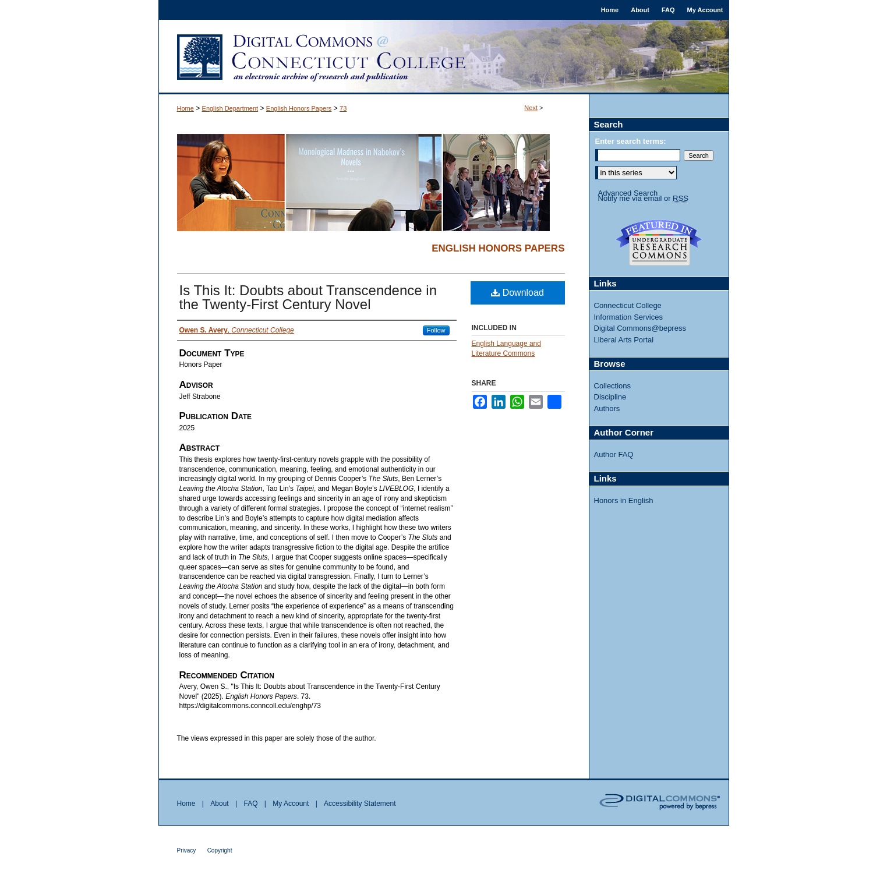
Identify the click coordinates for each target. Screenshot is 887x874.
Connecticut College (628, 305)
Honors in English (623, 500)
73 (343, 108)
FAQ (250, 803)
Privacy (186, 850)
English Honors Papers (299, 108)
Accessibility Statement (359, 803)
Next (531, 107)
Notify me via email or (643, 198)
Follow (436, 330)
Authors (607, 408)
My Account (291, 803)
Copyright (219, 850)
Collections (612, 385)
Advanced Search (628, 193)
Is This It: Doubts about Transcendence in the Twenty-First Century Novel (308, 297)
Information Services (628, 317)
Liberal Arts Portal (624, 339)
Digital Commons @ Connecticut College (443, 57)
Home (185, 108)
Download (517, 293)
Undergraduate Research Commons (659, 243)
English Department (230, 108)
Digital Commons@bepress (640, 328)
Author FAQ (614, 454)
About (219, 803)
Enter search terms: (630, 141)
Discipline (610, 396)
